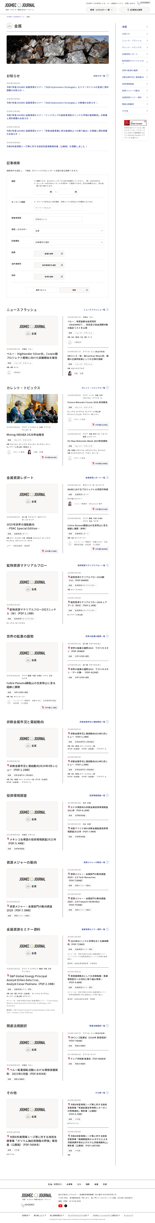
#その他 (71, 498)
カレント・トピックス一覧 (93, 387)
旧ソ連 (24, 517)
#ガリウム (81, 450)
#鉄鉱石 (26, 447)
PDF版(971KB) (100, 509)
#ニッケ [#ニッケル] (95, 453)
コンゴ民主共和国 (97, 351)
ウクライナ (32, 517)
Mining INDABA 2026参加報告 (25, 434)
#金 (81, 337)
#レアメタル (20, 623)
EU (99, 434)
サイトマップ (128, 1215)
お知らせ (126, 33)
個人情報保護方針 (57, 1215)
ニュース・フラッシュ (22, 363)
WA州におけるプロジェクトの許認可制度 (88, 489)
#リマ (16, 367)
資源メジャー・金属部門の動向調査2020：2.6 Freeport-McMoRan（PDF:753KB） (87, 901)
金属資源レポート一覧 (95, 477)
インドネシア (33, 427)
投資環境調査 (19, 848)
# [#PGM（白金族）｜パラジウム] (30, 782)
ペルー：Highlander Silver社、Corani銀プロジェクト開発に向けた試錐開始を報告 (32, 355)
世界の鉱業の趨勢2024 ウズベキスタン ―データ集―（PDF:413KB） (88, 671)
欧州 (95, 434)
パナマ (85, 521)
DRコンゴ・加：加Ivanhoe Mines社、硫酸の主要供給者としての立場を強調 (88, 357)
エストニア (91, 436)
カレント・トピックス (22, 440)
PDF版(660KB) (100, 549)
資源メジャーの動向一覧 (94, 862)
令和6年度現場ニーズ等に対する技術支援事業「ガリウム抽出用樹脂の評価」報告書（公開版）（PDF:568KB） (32, 1140)
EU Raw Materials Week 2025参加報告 (88, 440)
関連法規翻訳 (19, 1079)
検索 (74, 290)
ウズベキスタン (95, 643)
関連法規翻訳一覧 (97, 1025)
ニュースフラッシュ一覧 (94, 309)
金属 (9, 363)
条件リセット (41, 290)
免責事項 (26, 1215)
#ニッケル (23, 444)
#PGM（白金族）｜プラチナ (18, 782)
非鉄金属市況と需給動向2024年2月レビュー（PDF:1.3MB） (88, 763)
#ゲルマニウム (91, 450)
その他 (16, 1150)
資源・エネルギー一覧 (100, 9)
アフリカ (86, 351)
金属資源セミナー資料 (22, 989)
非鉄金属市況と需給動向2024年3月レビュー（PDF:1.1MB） (88, 735)
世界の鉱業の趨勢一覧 (95, 636)
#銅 (8, 367)
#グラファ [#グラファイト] (27, 996)
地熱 (88, 1184)
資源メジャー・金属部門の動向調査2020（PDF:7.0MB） (29, 908)
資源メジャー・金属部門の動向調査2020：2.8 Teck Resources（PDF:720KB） (87, 877)
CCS (79, 1184)
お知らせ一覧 (99, 75)
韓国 (90, 518)
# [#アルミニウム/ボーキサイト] (30, 447)
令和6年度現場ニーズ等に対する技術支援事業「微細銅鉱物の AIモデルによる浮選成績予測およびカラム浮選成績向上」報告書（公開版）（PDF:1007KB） (88, 1140)
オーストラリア (28, 520)
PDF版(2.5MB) (49, 551)
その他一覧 (100, 1092)
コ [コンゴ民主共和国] (101, 398)
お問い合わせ (130, 3)
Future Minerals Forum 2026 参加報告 (88, 402)
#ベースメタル (16, 538)
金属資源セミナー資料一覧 (93, 929)
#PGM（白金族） (42, 779)
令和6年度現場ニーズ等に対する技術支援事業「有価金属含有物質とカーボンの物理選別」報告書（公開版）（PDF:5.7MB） (87, 1109)
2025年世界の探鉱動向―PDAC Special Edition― (23, 526)
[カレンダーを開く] (51, 192)
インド (91, 395)
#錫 (69, 453)
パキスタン (87, 398)
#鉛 (72, 337)
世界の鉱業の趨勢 (21, 692)
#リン (48, 444)
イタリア (104, 434)
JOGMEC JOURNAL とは (95, 3)
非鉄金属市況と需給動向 (23, 775)
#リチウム (41, 444)
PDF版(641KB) (49, 458)
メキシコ (31, 834)
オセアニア (42, 517)
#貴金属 (29, 538)
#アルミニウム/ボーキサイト (79, 414)
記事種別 (15, 240)
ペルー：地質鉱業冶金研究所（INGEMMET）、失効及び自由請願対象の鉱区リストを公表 (88, 324)
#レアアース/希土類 (14, 447)
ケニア (93, 1054)
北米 (90, 521)
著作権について (40, 1215)
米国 (89, 803)
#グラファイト (21, 540)
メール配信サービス (115, 3)
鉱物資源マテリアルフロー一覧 (91, 565)
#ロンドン (95, 414)
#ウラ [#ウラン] (30, 540)
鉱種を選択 (49, 253)
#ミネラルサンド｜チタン (81, 453)
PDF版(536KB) (100, 464)
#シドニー (79, 498)
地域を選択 (49, 276)
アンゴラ (25, 430)
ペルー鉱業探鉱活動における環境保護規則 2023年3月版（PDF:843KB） (32, 1072)
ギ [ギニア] (30, 430)
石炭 (105, 1184)
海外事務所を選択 (49, 265)
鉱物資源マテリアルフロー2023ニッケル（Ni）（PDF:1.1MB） (31, 611)
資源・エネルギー (19, 229)
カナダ (95, 521)
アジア (24, 427)
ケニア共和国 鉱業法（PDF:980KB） (87, 1058)
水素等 (69, 1184)
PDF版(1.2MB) (49, 708)
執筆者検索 (16, 217)
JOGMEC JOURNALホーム (15, 17)
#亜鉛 (77, 337)
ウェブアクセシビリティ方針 (78, 1215)
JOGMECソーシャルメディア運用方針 (106, 1215)
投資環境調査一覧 (97, 795)
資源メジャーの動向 (22, 915)
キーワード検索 (18, 201)
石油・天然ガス (55, 1184)
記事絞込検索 (136, 9)
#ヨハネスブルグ (77, 368)
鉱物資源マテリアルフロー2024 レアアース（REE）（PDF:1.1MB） (87, 604)
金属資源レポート (21, 533)
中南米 (24, 349)
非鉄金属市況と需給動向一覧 (92, 721)
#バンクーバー (80, 538)
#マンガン (32, 444)
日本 (101, 395)
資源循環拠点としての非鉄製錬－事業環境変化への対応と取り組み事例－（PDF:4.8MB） (88, 979)
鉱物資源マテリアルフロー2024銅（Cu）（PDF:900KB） (86, 578)
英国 (84, 436)
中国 (41, 427)
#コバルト (14, 444)
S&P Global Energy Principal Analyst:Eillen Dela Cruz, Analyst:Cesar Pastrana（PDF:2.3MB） (31, 980)
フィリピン (26, 971)
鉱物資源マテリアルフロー (24, 618)
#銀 (11, 367)
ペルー (30, 349)
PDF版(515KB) (100, 425)
